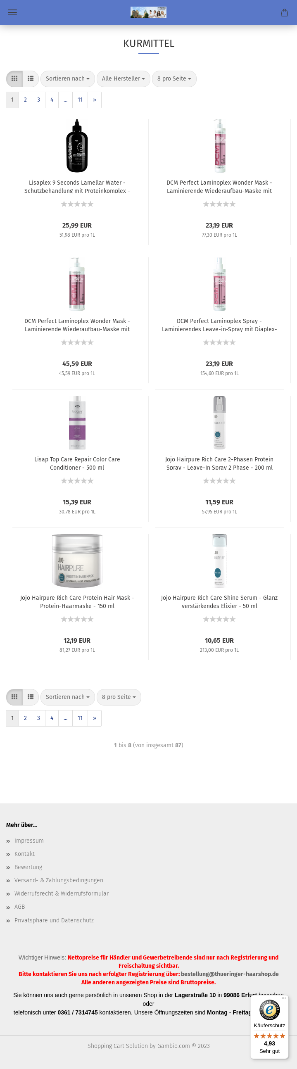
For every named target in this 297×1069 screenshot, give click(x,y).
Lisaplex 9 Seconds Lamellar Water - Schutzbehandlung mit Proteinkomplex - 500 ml (77, 186)
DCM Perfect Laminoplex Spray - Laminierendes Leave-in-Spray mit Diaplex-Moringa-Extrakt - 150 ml (219, 325)
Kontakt (24, 854)
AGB (19, 906)
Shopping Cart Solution (118, 1046)
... (65, 99)
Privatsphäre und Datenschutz (54, 920)
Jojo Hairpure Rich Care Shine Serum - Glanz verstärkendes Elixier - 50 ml (219, 601)
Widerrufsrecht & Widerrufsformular (61, 893)
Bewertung (28, 867)
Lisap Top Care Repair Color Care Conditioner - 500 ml (77, 463)
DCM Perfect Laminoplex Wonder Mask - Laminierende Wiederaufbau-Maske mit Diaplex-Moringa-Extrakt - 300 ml (219, 186)
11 (80, 99)
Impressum (29, 840)
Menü (12, 12)
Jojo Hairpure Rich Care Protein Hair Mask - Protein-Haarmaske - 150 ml (77, 601)
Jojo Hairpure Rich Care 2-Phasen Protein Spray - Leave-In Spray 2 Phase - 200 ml (219, 463)
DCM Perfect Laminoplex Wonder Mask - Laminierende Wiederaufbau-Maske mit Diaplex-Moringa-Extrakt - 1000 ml (77, 325)
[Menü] (284, 1000)
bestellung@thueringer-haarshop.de (230, 974)
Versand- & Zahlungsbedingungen (58, 880)
